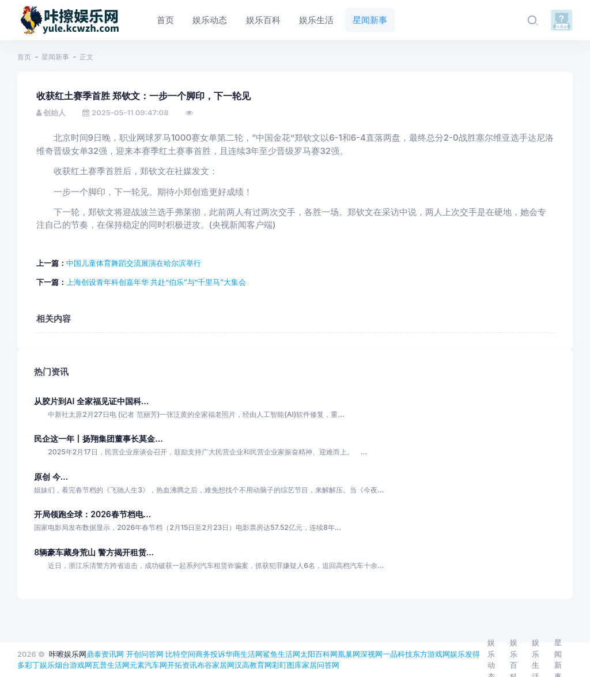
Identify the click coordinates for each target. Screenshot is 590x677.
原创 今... (51, 477)
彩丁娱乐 (40, 665)
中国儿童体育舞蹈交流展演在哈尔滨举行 (133, 263)
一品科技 (398, 654)
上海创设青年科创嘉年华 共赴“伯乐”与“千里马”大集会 (156, 282)
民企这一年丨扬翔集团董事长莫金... (98, 438)
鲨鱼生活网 (281, 654)
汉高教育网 (253, 665)
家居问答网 (320, 665)
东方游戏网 (431, 654)
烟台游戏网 (73, 665)
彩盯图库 (287, 665)
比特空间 (180, 654)
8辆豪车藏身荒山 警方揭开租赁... (94, 552)
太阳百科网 (319, 654)
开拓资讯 (182, 665)
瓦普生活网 (111, 665)
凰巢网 (349, 654)
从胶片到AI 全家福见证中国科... (91, 401)
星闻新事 (55, 56)
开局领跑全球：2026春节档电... (92, 514)
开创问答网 (145, 654)
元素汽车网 (148, 665)
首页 (24, 56)
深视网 (371, 654)
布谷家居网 (216, 665)
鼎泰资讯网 (105, 654)
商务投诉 (210, 654)
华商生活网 (244, 654)
